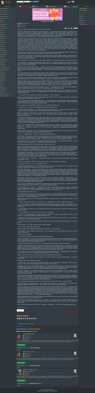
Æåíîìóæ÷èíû (3, 26)
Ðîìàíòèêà (3, 62)
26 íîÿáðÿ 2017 (27, 373)
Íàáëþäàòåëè (3, 42)
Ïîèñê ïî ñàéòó (82, 20)
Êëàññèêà (3, 34)
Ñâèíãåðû (3, 64)
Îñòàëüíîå (3, 46)
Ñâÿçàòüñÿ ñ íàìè (83, 24)
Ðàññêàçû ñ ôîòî (4, 60)
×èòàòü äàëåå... (21, 345)
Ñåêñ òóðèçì (3, 66)
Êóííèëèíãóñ (3, 36)
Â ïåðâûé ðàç (3, 12)
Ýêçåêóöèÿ (3, 87)
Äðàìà (2, 22)
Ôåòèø (2, 83)
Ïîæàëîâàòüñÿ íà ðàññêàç (72, 312)
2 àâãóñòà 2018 (27, 337)
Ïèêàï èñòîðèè (4, 52)
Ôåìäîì (2, 81)
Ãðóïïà (2, 20)
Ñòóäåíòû (3, 76)
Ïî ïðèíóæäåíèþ (4, 54)
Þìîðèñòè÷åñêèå (4, 95)
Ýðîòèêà (2, 91)
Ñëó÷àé (2, 72)
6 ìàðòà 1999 (22, 26)
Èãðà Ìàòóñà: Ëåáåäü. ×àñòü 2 (30, 369)
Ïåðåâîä (2, 48)
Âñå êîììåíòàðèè (83, 8)
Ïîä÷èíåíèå (3, 56)
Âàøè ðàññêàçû (4, 14)
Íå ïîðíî (2, 44)
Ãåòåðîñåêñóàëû (4, 18)
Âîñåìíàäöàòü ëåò (4, 16)
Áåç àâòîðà (23, 25)
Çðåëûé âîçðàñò (4, 28)
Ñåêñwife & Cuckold (5, 68)
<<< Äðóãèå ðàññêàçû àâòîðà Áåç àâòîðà (25, 323)
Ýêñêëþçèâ (3, 89)
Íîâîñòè (81, 18)
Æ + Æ (29, 335)
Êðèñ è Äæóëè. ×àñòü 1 (28, 351)
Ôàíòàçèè (3, 77)
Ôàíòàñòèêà (3, 79)
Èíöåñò (2, 32)
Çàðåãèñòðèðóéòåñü (21, 329)
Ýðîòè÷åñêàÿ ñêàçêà (5, 93)
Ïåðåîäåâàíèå (3, 50)
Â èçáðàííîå (20, 310)
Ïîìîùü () (82, 22)
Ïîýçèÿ (2, 58)
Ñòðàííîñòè (3, 74)
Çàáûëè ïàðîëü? (20, 3)
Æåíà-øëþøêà (4, 24)
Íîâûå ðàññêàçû (4, 8)
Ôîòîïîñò (2, 85)
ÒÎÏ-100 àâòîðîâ (83, 10)
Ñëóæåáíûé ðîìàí (4, 70)
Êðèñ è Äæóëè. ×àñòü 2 (28, 333)
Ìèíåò (2, 40)
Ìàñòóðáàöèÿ (3, 38)
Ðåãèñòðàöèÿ (36, 1)
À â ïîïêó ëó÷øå (4, 10)
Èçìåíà (2, 30)
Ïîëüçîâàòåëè (82, 12)
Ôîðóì (81, 16)
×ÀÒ (81, 14)
